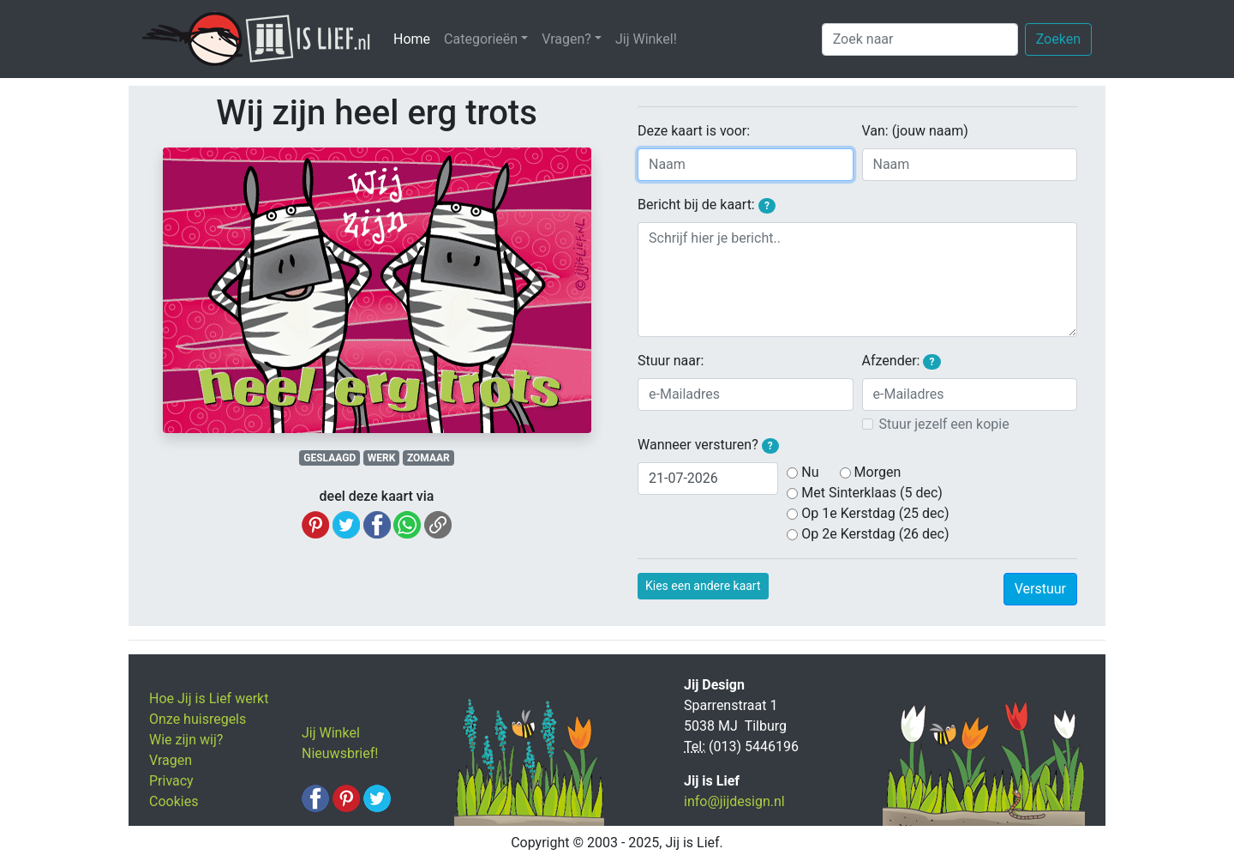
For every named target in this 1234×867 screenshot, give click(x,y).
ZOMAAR (428, 458)
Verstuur (1040, 589)
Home (415, 38)
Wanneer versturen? (708, 445)
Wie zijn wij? (186, 740)
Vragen (170, 760)
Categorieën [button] (481, 39)
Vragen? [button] (566, 39)
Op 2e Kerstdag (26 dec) (875, 534)
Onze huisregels (197, 719)
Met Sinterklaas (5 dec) (872, 493)
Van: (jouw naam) (915, 131)
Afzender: (901, 361)
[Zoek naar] (920, 39)
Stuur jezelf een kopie (944, 424)
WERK (382, 458)
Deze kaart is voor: (694, 131)
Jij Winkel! (646, 39)
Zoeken (1058, 39)
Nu (809, 472)
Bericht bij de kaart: (707, 205)
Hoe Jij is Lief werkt (208, 698)
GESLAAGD (329, 458)
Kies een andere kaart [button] (703, 586)
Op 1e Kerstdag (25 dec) (875, 513)
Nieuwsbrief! (340, 753)
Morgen (878, 472)
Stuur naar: (671, 360)
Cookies (173, 801)
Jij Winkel (331, 733)
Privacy (171, 781)
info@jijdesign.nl (734, 801)
